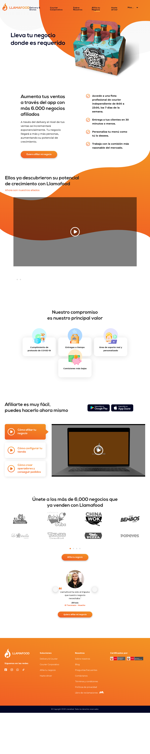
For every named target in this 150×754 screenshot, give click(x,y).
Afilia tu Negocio (96, 9)
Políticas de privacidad (86, 687)
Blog (77, 665)
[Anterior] (55, 590)
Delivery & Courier (49, 659)
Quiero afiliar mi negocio (39, 154)
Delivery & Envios (35, 9)
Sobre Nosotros (77, 9)
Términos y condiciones (86, 682)
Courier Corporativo (56, 9)
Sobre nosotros (82, 659)
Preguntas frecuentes (86, 670)
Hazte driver (114, 9)
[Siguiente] (94, 590)
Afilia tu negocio (75, 557)
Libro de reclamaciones (86, 693)
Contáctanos (81, 676)
